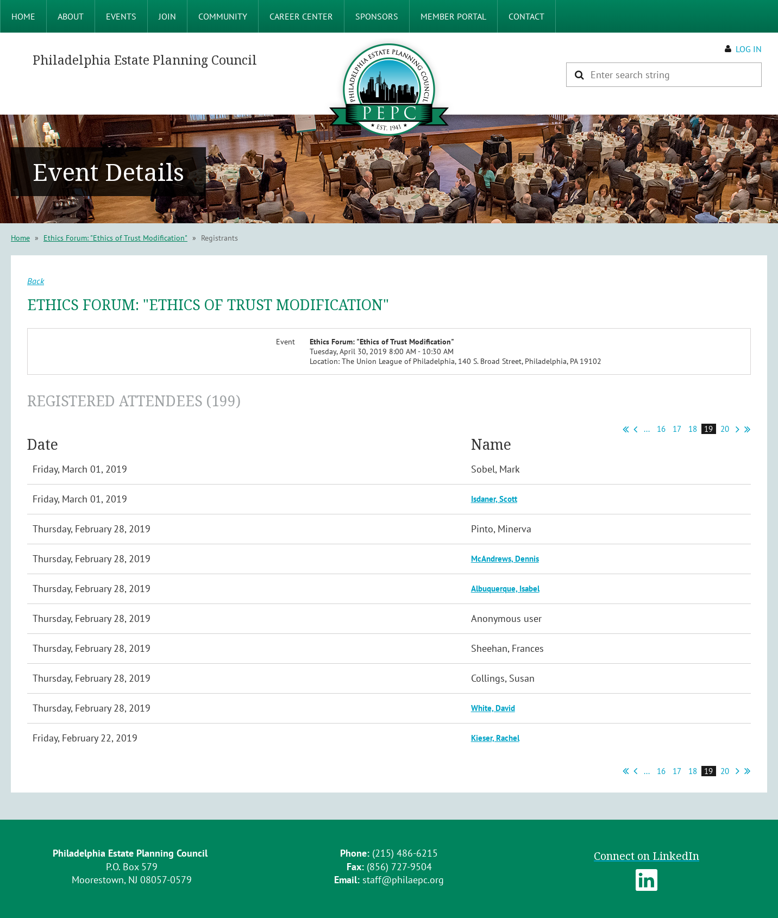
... (647, 429)
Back (35, 280)
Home (20, 238)
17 (677, 429)
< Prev (635, 429)
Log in (749, 48)
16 (661, 429)
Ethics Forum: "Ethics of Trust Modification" (115, 238)
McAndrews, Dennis (505, 559)
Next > (737, 429)
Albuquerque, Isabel (505, 588)
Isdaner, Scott (494, 499)
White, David (493, 708)
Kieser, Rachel (495, 738)
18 (693, 429)
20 (725, 429)
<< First (626, 429)
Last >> (747, 429)
